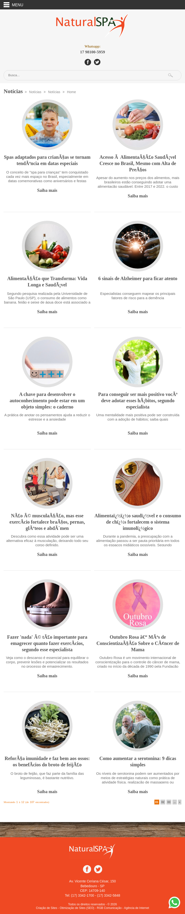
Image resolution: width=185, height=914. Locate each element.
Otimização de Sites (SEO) (77, 907)
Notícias (35, 91)
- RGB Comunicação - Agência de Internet (122, 907)
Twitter (97, 61)
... (174, 801)
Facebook (88, 61)
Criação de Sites (46, 907)
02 (162, 801)
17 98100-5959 (92, 49)
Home (71, 91)
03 (168, 801)
